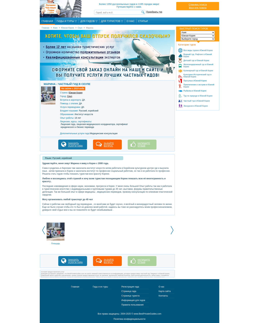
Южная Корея (75, 92)
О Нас (131, 21)
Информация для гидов (133, 300)
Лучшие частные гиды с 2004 (61, 8)
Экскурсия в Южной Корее (195, 106)
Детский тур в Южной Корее (196, 60)
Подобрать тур (154, 11)
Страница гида (128, 291)
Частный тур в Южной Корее (196, 101)
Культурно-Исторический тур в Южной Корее (197, 75)
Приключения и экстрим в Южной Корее (198, 86)
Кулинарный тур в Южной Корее (198, 70)
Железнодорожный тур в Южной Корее (198, 65)
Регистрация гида (130, 286)
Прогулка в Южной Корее (195, 81)
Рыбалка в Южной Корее (194, 91)
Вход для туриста (197, 7)
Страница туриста (198, 4)
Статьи (143, 21)
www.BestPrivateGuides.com (147, 314)
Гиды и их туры (100, 286)
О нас (161, 286)
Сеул (69, 96)
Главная (47, 21)
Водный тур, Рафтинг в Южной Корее (197, 55)
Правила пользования (132, 305)
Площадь (55, 243)
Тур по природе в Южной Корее (197, 96)
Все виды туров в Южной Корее (198, 50)
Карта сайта (165, 291)
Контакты (163, 296)
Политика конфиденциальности (129, 319)
